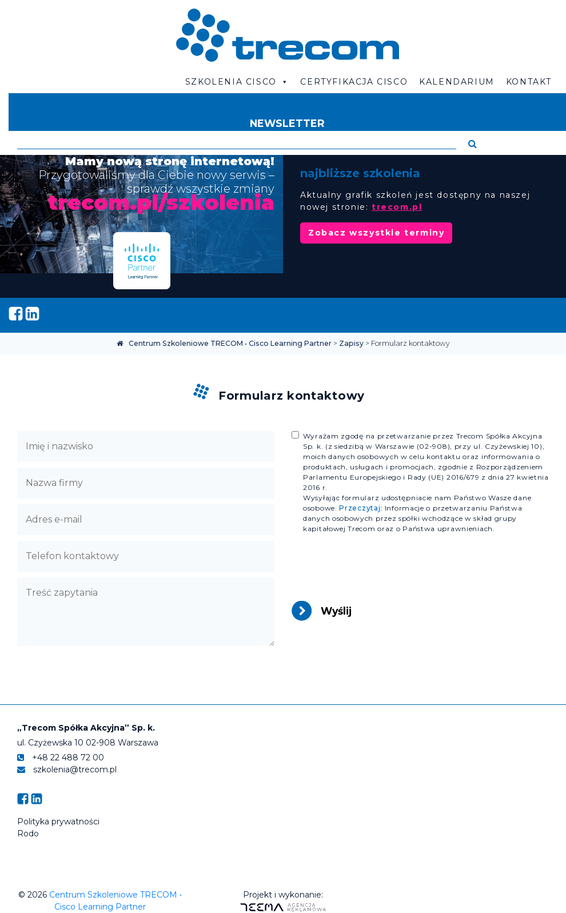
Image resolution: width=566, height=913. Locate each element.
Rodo (28, 833)
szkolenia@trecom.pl (67, 769)
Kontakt (529, 82)
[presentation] (378, 570)
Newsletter (287, 123)
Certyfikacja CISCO (354, 82)
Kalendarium (457, 82)
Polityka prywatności (58, 821)
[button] (472, 144)
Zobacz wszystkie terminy (376, 233)
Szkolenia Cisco (237, 81)
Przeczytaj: (360, 508)
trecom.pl (397, 207)
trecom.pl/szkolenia (161, 202)
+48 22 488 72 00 (60, 757)
